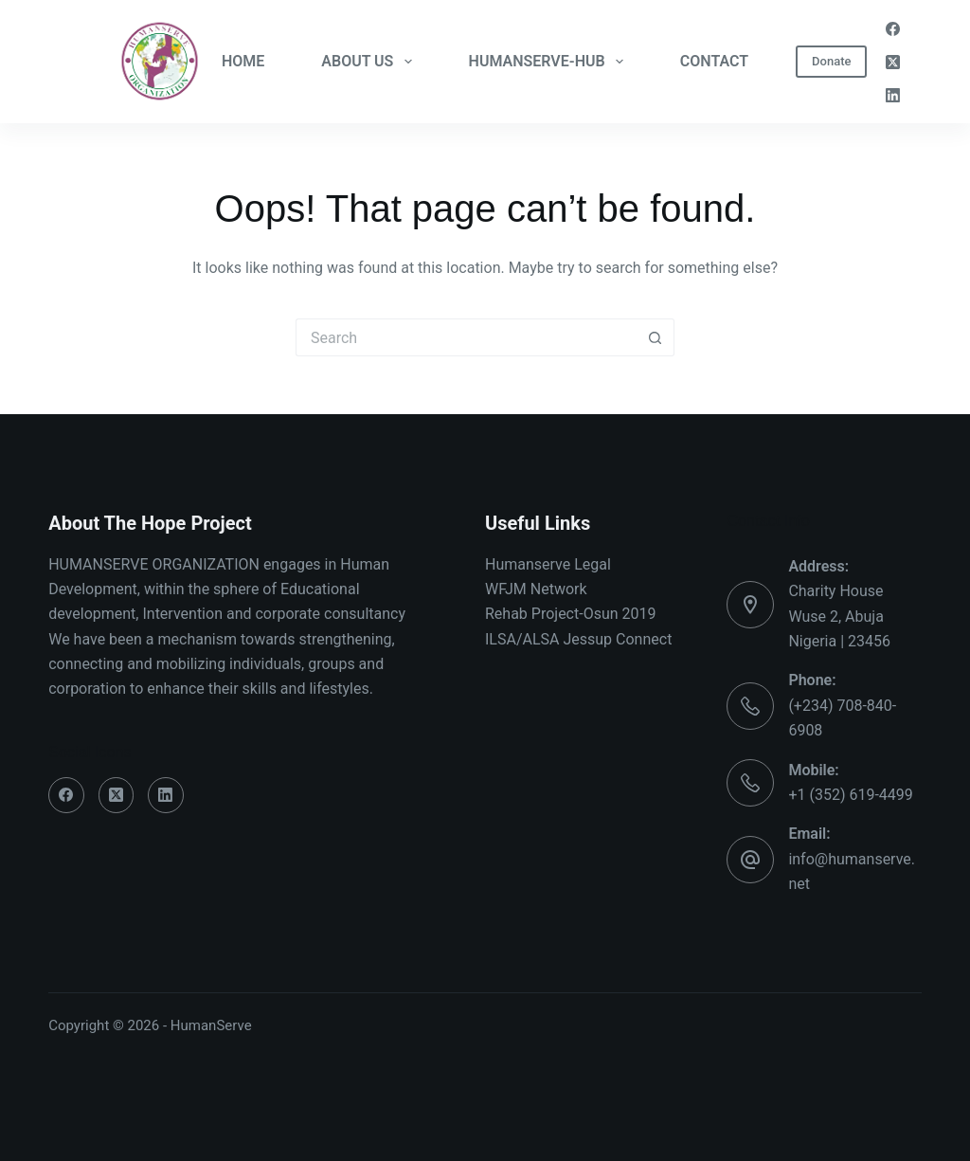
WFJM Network (536, 589)
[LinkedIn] (893, 95)
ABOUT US (370, 61)
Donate (831, 61)
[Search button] (655, 337)
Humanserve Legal (548, 564)
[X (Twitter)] (893, 62)
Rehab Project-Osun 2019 (570, 614)
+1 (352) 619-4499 (850, 795)
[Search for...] (466, 337)
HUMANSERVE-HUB (550, 61)
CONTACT (714, 61)
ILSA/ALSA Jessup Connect (578, 639)
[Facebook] (893, 29)
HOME (243, 61)
